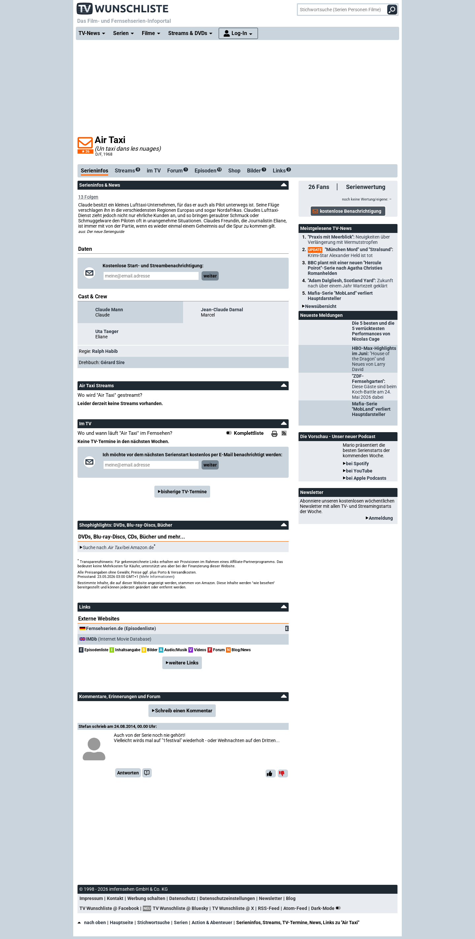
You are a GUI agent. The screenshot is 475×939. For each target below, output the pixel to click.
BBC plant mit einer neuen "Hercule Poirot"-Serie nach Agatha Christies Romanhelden (345, 268)
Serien (181, 922)
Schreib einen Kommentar (183, 711)
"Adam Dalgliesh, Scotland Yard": (350, 283)
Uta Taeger (106, 331)
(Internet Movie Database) (118, 639)
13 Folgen (88, 197)
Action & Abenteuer (212, 922)
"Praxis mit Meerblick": (349, 239)
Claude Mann (109, 309)
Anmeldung (381, 518)
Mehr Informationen (157, 577)
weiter (210, 276)
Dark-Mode (327, 908)
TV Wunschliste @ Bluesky (180, 908)
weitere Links (184, 663)
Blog (291, 898)
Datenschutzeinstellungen (227, 898)
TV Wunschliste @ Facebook (109, 908)
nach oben (92, 922)
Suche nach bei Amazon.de (118, 547)
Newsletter (270, 898)
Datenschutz (182, 898)
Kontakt (115, 898)
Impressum (91, 898)
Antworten (128, 772)
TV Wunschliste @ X (233, 908)
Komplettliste (249, 433)
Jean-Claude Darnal (222, 309)
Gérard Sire (113, 362)
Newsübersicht (320, 306)
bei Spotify (357, 463)
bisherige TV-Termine (184, 491)
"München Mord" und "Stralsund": (350, 252)
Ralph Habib (105, 351)
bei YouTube (359, 470)
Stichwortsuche (153, 922)
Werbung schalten (146, 898)
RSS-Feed (268, 908)
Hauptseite (121, 922)
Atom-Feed (295, 908)
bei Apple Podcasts (366, 478)
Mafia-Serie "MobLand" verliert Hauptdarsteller (340, 295)
